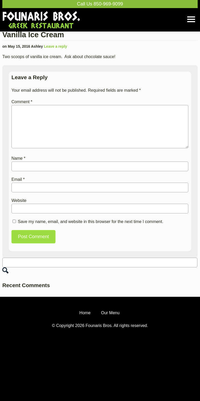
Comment (21, 102)
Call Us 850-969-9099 (100, 4)
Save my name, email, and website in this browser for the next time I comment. (90, 221)
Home (85, 319)
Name (18, 158)
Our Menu (110, 319)
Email (18, 179)
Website (19, 200)
